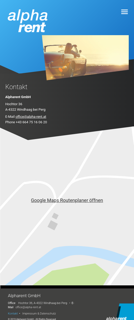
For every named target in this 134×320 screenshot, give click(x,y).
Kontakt (13, 313)
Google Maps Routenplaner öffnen (67, 200)
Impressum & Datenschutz (39, 313)
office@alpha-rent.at (31, 117)
